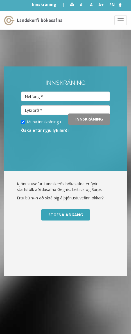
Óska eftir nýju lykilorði (45, 130)
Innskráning (44, 4)
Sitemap (72, 5)
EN (112, 4)
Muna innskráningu (41, 121)
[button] (123, 4)
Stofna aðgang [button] (65, 214)
